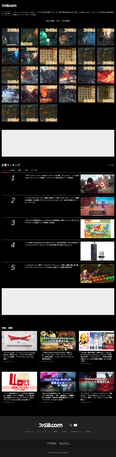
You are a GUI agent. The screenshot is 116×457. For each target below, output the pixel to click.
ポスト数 (34, 170)
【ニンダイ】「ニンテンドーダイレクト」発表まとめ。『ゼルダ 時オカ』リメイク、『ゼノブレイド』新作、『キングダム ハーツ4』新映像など (96, 397)
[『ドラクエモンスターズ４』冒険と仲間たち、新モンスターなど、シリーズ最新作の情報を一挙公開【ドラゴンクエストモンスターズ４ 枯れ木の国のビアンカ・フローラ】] (97, 206)
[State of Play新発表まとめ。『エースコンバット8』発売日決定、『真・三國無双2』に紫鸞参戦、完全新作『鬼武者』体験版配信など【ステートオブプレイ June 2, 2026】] (58, 382)
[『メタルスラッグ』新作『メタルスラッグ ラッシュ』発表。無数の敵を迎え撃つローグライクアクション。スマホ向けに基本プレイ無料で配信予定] (97, 273)
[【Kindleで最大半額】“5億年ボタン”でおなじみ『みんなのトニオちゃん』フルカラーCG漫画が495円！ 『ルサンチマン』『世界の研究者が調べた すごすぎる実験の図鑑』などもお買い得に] (96, 341)
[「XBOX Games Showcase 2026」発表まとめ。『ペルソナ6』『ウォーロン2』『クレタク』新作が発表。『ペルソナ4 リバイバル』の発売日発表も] (58, 341)
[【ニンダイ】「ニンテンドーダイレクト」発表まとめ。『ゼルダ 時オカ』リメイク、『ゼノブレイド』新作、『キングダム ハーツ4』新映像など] (96, 382)
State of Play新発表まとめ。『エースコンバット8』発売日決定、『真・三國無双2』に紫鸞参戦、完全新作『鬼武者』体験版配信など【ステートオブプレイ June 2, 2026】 (58, 397)
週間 (19, 170)
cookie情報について (76, 431)
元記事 (6, 14)
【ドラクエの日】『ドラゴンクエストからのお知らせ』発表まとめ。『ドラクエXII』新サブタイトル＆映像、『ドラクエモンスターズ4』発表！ (19, 356)
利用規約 (55, 431)
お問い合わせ (29, 431)
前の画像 (50, 21)
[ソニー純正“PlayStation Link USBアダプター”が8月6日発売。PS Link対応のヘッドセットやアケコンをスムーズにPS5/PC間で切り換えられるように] (97, 251)
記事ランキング (11, 165)
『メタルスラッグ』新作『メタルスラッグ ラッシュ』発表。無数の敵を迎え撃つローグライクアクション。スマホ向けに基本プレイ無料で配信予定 (51, 266)
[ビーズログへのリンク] (65, 443)
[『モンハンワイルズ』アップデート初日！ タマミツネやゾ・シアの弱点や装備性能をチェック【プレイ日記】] (10, 37)
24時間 (12, 170)
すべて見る (111, 165)
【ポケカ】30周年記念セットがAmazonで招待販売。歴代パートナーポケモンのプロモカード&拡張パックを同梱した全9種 (52, 221)
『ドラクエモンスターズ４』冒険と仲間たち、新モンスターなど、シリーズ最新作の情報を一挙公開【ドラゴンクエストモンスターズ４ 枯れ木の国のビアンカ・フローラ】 (52, 200)
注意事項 (64, 431)
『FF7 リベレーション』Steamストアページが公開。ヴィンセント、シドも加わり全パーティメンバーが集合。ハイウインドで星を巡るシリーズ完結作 (52, 177)
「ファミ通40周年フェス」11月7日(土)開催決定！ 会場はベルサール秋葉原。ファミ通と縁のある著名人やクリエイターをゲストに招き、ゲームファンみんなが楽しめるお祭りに (19, 397)
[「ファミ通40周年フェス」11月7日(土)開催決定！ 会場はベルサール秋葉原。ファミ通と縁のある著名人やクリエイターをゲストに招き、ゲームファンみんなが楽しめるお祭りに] (19, 382)
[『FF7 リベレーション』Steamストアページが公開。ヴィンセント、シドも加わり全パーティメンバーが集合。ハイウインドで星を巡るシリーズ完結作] (97, 183)
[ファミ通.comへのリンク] (9, 5)
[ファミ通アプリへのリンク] (51, 443)
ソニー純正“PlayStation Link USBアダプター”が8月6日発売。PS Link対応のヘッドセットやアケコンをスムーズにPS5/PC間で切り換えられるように (52, 244)
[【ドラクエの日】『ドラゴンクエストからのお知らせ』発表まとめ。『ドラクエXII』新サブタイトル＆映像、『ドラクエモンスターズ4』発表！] (19, 341)
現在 (4, 170)
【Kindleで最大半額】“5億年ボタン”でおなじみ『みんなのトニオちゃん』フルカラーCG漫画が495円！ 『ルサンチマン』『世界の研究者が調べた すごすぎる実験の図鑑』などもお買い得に (96, 357)
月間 (26, 170)
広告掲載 (87, 431)
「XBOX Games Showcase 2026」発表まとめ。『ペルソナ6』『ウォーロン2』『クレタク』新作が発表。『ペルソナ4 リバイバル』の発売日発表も (57, 356)
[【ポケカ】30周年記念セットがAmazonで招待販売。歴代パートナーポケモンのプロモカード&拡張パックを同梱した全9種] (97, 228)
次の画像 (65, 21)
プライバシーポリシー (43, 431)
